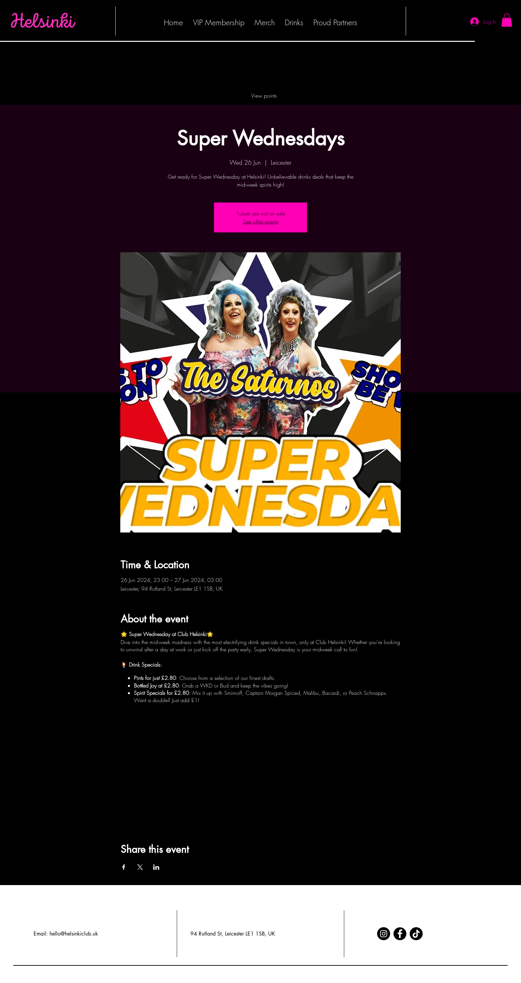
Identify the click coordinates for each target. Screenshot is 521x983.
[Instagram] (383, 933)
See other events (260, 221)
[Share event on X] (140, 867)
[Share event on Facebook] (124, 867)
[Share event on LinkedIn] (156, 867)
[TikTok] (416, 933)
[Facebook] (399, 933)
